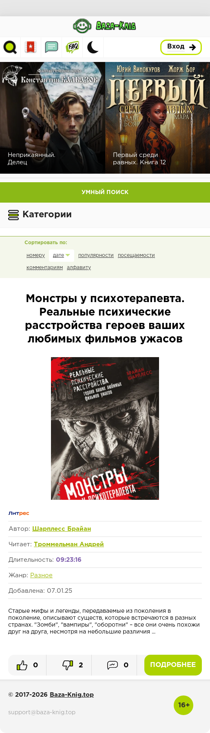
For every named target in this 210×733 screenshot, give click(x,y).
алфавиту (79, 267)
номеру (36, 255)
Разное (41, 575)
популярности (96, 255)
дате (58, 255)
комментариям (45, 267)
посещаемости (136, 255)
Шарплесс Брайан (61, 529)
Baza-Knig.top (72, 695)
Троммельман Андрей (69, 544)
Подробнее (173, 665)
